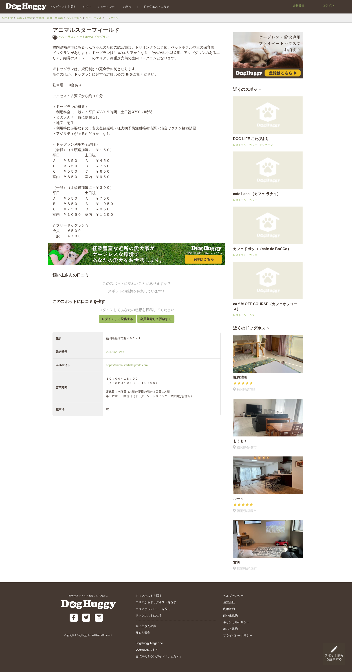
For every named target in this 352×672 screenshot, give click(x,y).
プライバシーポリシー (237, 635)
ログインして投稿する (114, 321)
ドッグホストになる (153, 6)
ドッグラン (119, 18)
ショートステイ (103, 6)
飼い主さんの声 (146, 626)
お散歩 (124, 6)
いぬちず (8, 18)
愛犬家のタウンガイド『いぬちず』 (159, 656)
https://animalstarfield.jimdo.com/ (127, 369)
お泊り (83, 6)
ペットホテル (100, 18)
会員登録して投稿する (158, 321)
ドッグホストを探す (59, 6)
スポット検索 (26, 18)
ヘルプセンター (233, 595)
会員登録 (298, 5)
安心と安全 (143, 632)
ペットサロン (79, 18)
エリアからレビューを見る (153, 609)
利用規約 (229, 609)
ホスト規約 (230, 628)
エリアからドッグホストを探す (156, 602)
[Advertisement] (136, 529)
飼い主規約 (230, 615)
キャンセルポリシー (236, 622)
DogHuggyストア (147, 649)
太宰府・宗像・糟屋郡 (52, 18)
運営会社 (229, 602)
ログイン (328, 5)
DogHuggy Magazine (149, 643)
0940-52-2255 (115, 356)
